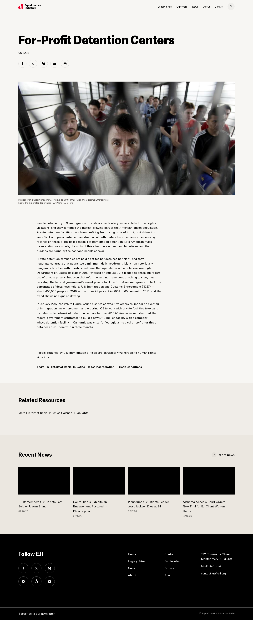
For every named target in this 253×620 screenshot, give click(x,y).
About (206, 6)
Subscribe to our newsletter (37, 613)
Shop (168, 575)
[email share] (54, 64)
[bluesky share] (44, 64)
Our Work (182, 6)
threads (37, 581)
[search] (231, 6)
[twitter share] (33, 64)
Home (132, 554)
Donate (219, 6)
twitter (37, 568)
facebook (23, 568)
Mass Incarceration (103, 367)
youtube (50, 581)
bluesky (50, 568)
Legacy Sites (165, 6)
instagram (23, 581)
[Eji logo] (29, 6)
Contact (169, 554)
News (195, 6)
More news (227, 455)
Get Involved (172, 561)
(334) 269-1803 (211, 566)
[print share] (65, 64)
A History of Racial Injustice (66, 367)
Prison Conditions (132, 367)
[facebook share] (22, 64)
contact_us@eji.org (214, 573)
